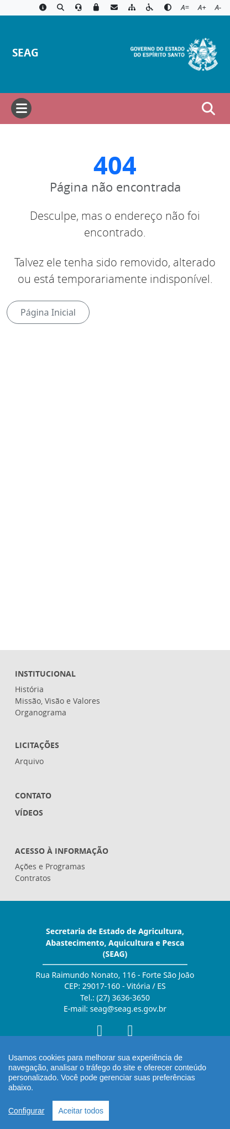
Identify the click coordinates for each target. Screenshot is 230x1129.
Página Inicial (48, 312)
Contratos (33, 878)
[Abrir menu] (21, 108)
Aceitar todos (80, 1110)
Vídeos (29, 812)
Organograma (40, 712)
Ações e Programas (50, 866)
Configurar (26, 1110)
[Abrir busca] (208, 108)
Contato (33, 795)
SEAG (25, 52)
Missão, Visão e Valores (57, 700)
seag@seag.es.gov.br (128, 1008)
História (29, 689)
